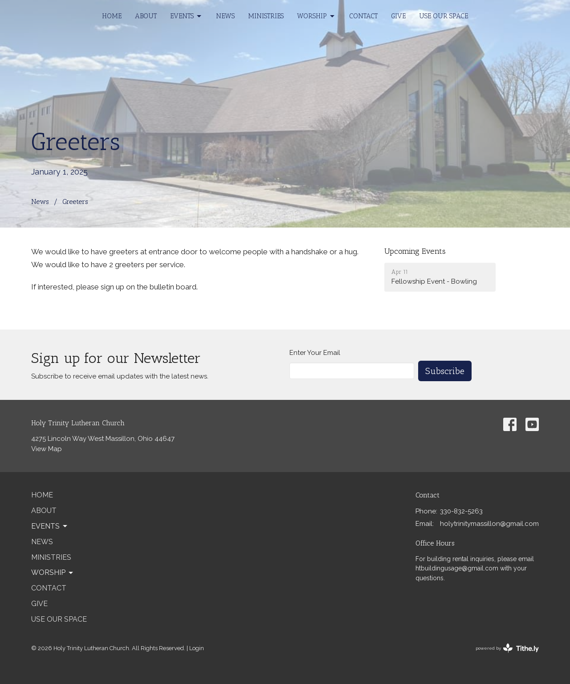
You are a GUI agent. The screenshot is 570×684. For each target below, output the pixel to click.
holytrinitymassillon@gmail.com (489, 524)
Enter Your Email (314, 353)
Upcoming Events (415, 251)
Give (398, 16)
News (225, 16)
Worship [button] (52, 572)
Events (186, 16)
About (146, 16)
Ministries (266, 16)
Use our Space (443, 16)
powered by (507, 648)
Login (196, 648)
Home (112, 16)
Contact (363, 16)
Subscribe (444, 371)
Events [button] (50, 526)
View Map (46, 449)
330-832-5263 (461, 511)
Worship (316, 16)
